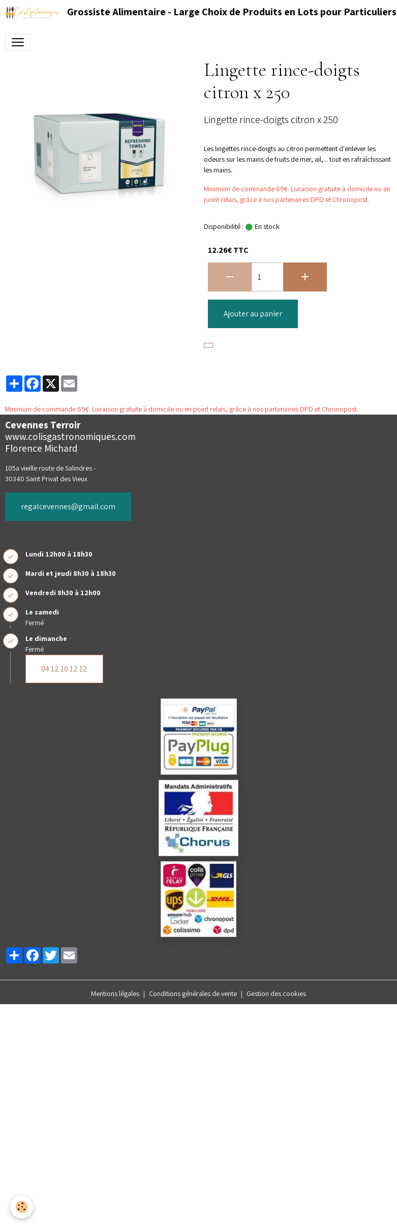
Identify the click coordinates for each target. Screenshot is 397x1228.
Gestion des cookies (276, 993)
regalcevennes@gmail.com (68, 506)
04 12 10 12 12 (64, 668)
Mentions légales (115, 993)
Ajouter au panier (253, 313)
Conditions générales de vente (193, 993)
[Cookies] (21, 1206)
